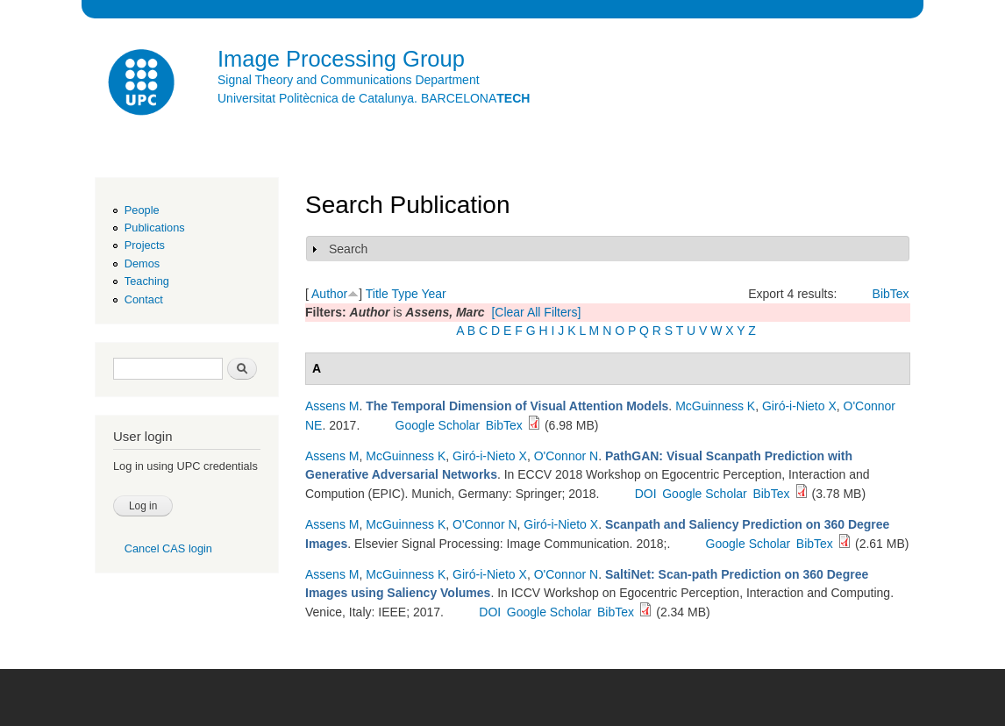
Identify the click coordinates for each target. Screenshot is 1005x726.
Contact (144, 299)
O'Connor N (566, 456)
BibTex (891, 294)
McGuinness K (715, 406)
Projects (145, 245)
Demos (142, 263)
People (142, 210)
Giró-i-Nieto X (799, 406)
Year (433, 294)
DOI (646, 494)
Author (329, 294)
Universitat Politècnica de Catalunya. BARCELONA (373, 98)
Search (348, 249)
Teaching (147, 281)
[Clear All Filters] (536, 312)
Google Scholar (438, 425)
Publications (155, 227)
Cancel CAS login (168, 548)
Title (377, 294)
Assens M (332, 406)
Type (404, 294)
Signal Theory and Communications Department (348, 80)
